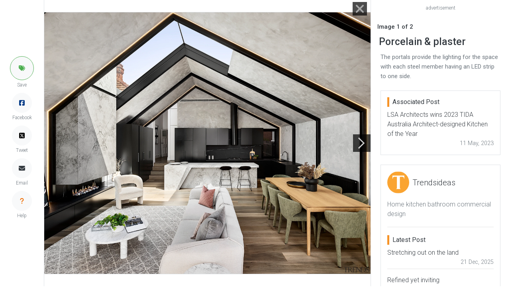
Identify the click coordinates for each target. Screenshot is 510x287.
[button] (22, 68)
